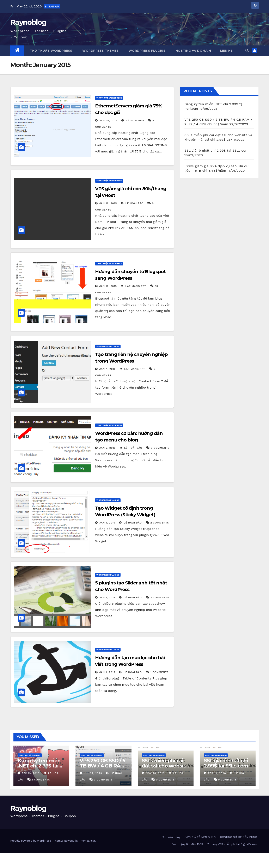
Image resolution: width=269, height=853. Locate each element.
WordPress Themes (100, 50)
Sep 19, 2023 (30, 773)
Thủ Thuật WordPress (109, 98)
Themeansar (87, 840)
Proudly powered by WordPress (31, 840)
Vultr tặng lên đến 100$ (187, 844)
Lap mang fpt (133, 286)
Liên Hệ (226, 50)
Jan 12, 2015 (108, 286)
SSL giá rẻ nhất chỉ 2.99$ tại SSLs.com (216, 150)
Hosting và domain (30, 755)
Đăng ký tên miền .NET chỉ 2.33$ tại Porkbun (39, 766)
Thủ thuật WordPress (50, 50)
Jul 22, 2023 (93, 773)
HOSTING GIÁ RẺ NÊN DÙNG (238, 837)
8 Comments (160, 447)
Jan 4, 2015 (107, 369)
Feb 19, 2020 (217, 773)
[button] (247, 50)
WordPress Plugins (146, 50)
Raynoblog (28, 22)
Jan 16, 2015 (108, 203)
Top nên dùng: (172, 837)
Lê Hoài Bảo (132, 120)
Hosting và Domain (193, 50)
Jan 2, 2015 (107, 447)
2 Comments (159, 522)
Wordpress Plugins (107, 346)
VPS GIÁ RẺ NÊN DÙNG (200, 837)
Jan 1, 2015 (107, 522)
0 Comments (103, 779)
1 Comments (159, 672)
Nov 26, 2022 (155, 773)
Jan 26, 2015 (108, 120)
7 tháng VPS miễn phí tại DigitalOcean (232, 844)
